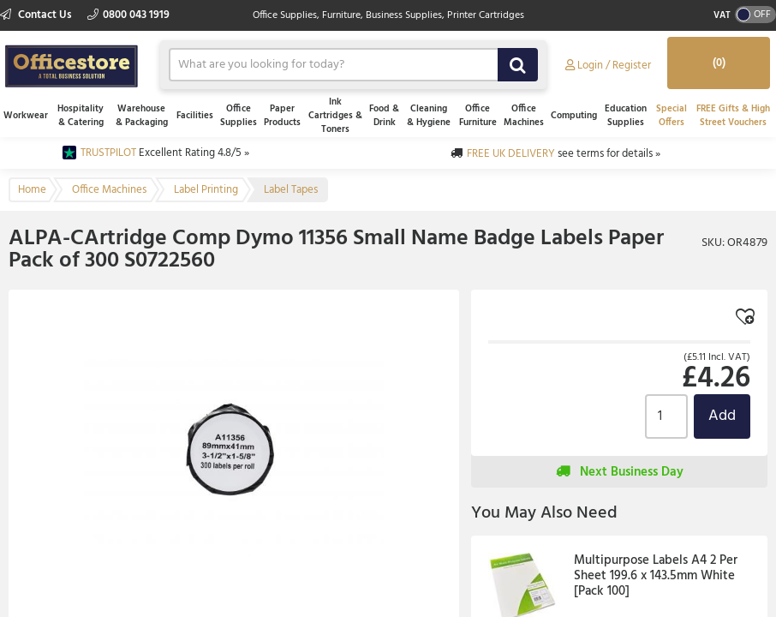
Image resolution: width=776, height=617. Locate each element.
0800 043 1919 (128, 15)
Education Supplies (626, 115)
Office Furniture (478, 115)
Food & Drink (384, 115)
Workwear (25, 115)
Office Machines (524, 115)
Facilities (194, 115)
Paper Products (282, 115)
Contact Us (37, 15)
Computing (574, 115)
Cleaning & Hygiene (429, 115)
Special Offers (671, 115)
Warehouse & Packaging (142, 115)
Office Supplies (238, 115)
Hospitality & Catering (80, 115)
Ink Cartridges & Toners (335, 115)
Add (722, 416)
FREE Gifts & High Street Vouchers (733, 115)
